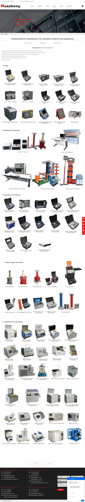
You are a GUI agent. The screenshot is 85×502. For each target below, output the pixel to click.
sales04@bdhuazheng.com (36, 493)
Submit (60, 489)
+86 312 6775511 (7, 473)
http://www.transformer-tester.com (11, 495)
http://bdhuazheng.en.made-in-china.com (39, 482)
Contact (73, 492)
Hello (69, 492)
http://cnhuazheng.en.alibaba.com (11, 497)
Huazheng (35, 48)
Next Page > (49, 463)
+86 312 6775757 (34, 491)
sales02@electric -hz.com (36, 477)
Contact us (69, 6)
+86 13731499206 (7, 489)
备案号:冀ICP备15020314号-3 (7, 500)
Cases (61, 6)
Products (40, 6)
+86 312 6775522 (34, 475)
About (47, 6)
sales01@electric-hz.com (8, 493)
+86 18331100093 (35, 472)
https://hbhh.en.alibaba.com (37, 481)
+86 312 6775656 (7, 491)
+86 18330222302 (35, 489)
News (54, 6)
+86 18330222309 (35, 473)
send (82, 500)
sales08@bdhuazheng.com (28, 1)
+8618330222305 (10, 1)
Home (32, 6)
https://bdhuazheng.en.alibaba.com (11, 479)
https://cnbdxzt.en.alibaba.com (37, 495)
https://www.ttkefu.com (74, 483)
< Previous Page (35, 463)
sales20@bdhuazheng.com (9, 477)
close (78, 500)
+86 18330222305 (7, 472)
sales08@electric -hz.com (36, 479)
